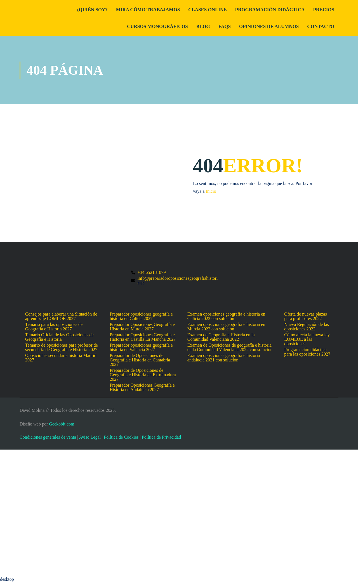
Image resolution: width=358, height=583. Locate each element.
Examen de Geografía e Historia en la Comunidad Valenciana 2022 (221, 337)
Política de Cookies (121, 437)
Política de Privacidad (161, 437)
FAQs (224, 26)
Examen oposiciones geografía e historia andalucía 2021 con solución (223, 357)
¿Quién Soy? (92, 9)
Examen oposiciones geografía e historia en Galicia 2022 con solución (226, 316)
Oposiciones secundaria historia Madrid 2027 (60, 357)
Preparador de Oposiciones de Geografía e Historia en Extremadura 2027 (143, 375)
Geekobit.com (61, 424)
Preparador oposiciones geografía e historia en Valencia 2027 (141, 347)
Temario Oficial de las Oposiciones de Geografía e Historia (59, 337)
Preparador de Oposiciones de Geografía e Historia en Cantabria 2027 (140, 360)
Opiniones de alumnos (269, 26)
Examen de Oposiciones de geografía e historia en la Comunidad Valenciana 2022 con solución (230, 347)
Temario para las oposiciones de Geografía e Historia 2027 (54, 326)
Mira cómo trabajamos (148, 9)
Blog (203, 26)
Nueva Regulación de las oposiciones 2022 (306, 326)
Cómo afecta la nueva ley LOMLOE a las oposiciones (307, 339)
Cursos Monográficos (157, 26)
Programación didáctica (270, 9)
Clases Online (207, 9)
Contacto (320, 26)
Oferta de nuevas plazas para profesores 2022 (305, 316)
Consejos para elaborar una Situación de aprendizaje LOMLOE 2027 (61, 316)
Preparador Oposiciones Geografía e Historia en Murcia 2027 (142, 326)
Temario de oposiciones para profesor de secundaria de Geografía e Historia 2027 (61, 347)
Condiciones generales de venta (48, 437)
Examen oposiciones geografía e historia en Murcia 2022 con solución (226, 326)
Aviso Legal (89, 437)
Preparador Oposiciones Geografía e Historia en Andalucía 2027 (142, 387)
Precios (323, 9)
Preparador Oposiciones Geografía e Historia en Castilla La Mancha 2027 (143, 337)
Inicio (211, 191)
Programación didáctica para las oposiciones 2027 (307, 351)
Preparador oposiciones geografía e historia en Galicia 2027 (141, 316)
